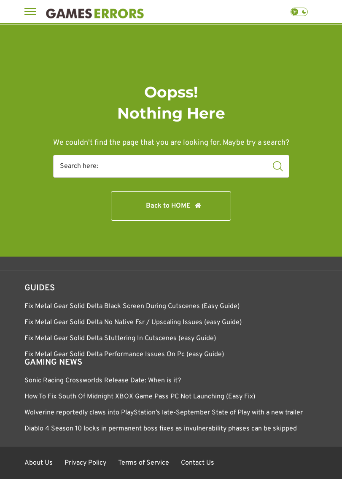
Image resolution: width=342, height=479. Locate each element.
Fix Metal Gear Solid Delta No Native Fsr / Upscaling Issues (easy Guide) (133, 322)
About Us (38, 463)
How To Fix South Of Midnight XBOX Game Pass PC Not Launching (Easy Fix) (139, 396)
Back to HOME (168, 206)
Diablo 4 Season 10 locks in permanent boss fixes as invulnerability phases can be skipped (160, 429)
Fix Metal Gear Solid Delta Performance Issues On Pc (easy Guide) (124, 354)
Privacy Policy (85, 463)
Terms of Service (143, 463)
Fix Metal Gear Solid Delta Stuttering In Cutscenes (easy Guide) (120, 338)
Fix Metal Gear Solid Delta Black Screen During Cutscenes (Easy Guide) (132, 306)
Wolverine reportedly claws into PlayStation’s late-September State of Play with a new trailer (163, 413)
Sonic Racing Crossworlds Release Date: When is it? (102, 380)
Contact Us (197, 463)
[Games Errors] (95, 11)
